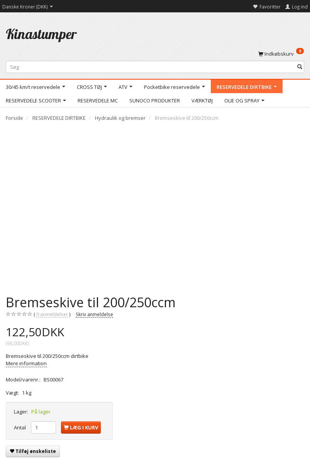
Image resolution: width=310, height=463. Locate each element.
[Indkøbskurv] (281, 53)
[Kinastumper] (41, 34)
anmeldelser (52, 314)
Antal (20, 427)
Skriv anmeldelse (94, 314)
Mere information (26, 363)
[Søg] (299, 67)
